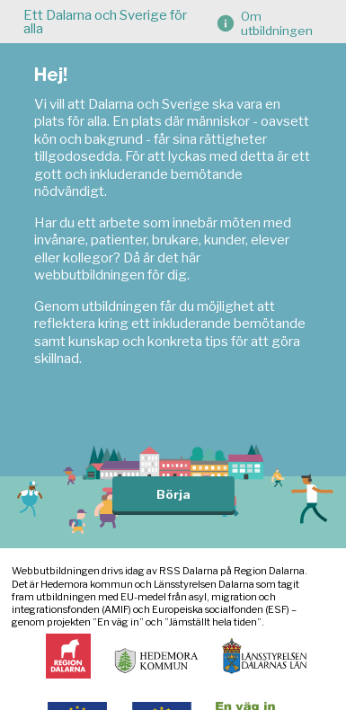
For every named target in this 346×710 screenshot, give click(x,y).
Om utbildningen (277, 23)
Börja (173, 494)
